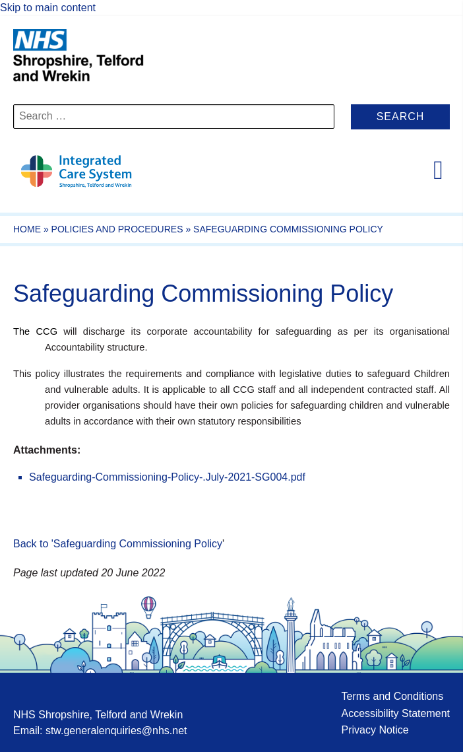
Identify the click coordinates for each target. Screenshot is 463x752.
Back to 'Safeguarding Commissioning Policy (117, 543)
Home (27, 229)
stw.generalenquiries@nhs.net (116, 730)
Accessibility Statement (395, 713)
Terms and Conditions (392, 696)
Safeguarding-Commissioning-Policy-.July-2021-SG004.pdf (167, 477)
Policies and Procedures (117, 229)
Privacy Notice (374, 729)
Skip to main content (48, 7)
